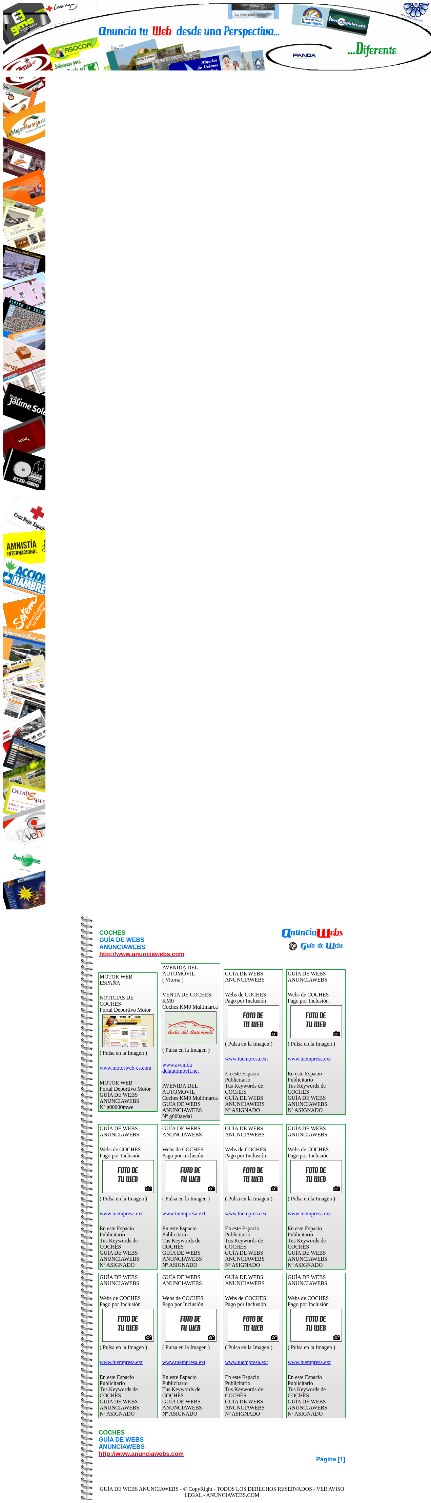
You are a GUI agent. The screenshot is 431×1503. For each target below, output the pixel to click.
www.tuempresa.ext (246, 1059)
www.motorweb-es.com (125, 1068)
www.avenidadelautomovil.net (180, 1068)
